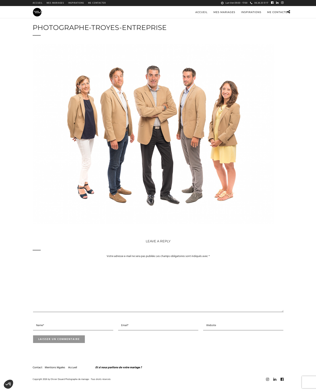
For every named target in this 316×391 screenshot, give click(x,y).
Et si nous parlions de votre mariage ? (118, 367)
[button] (8, 384)
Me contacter (97, 3)
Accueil (38, 3)
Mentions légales (55, 367)
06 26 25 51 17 (259, 3)
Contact (37, 367)
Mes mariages (55, 3)
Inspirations (76, 3)
